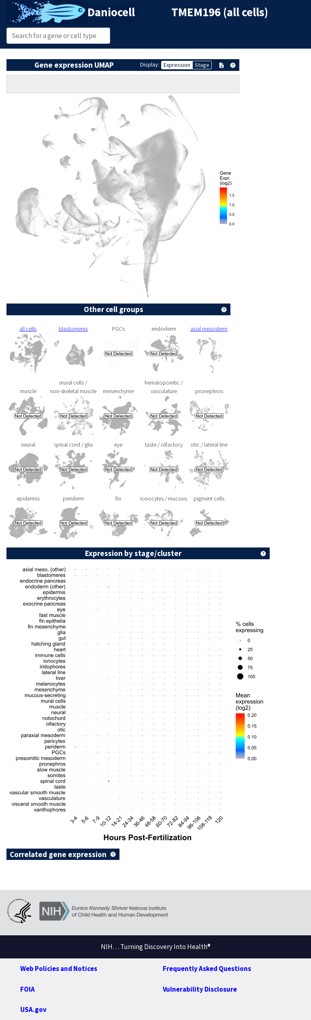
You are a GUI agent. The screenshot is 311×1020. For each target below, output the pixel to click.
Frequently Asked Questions (207, 968)
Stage (202, 64)
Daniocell (111, 12)
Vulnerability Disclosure (200, 989)
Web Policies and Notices (58, 968)
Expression (177, 64)
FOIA (27, 989)
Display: (149, 64)
